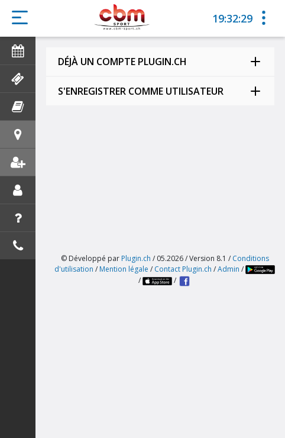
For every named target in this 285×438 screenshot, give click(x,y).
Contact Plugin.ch (183, 269)
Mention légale (123, 269)
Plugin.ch (136, 258)
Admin (228, 269)
